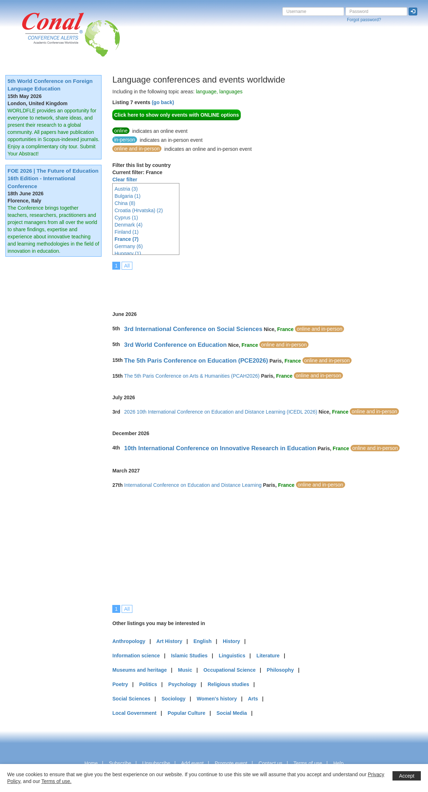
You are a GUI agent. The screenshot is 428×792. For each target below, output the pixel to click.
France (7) (126, 239)
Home (91, 763)
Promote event (231, 763)
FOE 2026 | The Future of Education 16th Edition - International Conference (53, 178)
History (231, 641)
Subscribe (120, 763)
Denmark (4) (128, 225)
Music (185, 670)
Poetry (120, 684)
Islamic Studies (189, 655)
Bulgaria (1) (127, 196)
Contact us (270, 763)
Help (338, 763)
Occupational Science (229, 670)
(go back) (163, 102)
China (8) (124, 203)
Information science (136, 655)
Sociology (173, 699)
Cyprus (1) (126, 217)
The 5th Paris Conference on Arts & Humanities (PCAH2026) (191, 376)
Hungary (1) (127, 253)
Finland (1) (126, 232)
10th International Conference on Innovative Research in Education (220, 448)
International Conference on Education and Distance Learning (193, 485)
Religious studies (228, 684)
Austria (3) (126, 189)
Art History (169, 641)
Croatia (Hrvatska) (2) (138, 210)
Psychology (182, 684)
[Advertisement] (242, 285)
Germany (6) (128, 246)
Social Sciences (131, 699)
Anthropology (128, 641)
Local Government (134, 713)
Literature (268, 655)
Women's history (217, 699)
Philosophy (280, 670)
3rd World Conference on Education (175, 344)
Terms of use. (56, 781)
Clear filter (124, 179)
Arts (253, 699)
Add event (192, 763)
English (202, 641)
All (127, 266)
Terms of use (307, 763)
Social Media (232, 713)
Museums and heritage (139, 670)
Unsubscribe (156, 763)
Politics (148, 684)
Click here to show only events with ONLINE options (176, 115)
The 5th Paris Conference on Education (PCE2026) (196, 360)
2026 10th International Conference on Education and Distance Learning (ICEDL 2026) (220, 412)
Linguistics (232, 655)
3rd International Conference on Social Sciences (193, 329)
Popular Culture (186, 713)
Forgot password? (364, 19)
